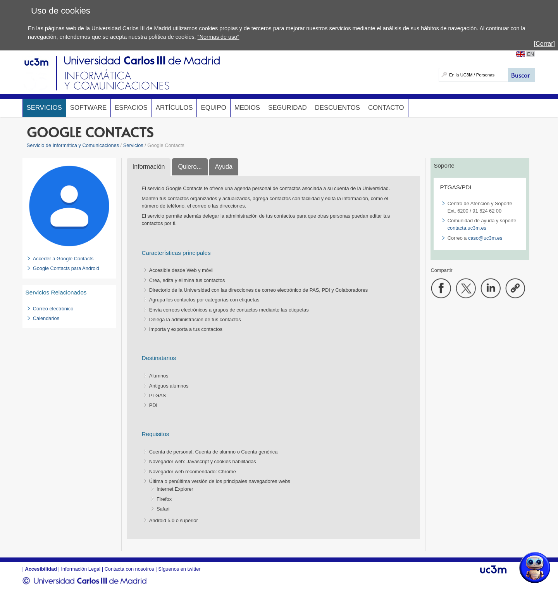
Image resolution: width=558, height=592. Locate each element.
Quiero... (190, 166)
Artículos (174, 107)
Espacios (131, 107)
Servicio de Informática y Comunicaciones (73, 145)
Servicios (44, 107)
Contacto (386, 107)
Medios (247, 107)
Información (149, 166)
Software (88, 107)
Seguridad (287, 107)
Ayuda (223, 166)
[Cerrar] (544, 43)
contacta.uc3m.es (467, 228)
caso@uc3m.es (485, 238)
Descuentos (337, 107)
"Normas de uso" (218, 37)
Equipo (213, 107)
